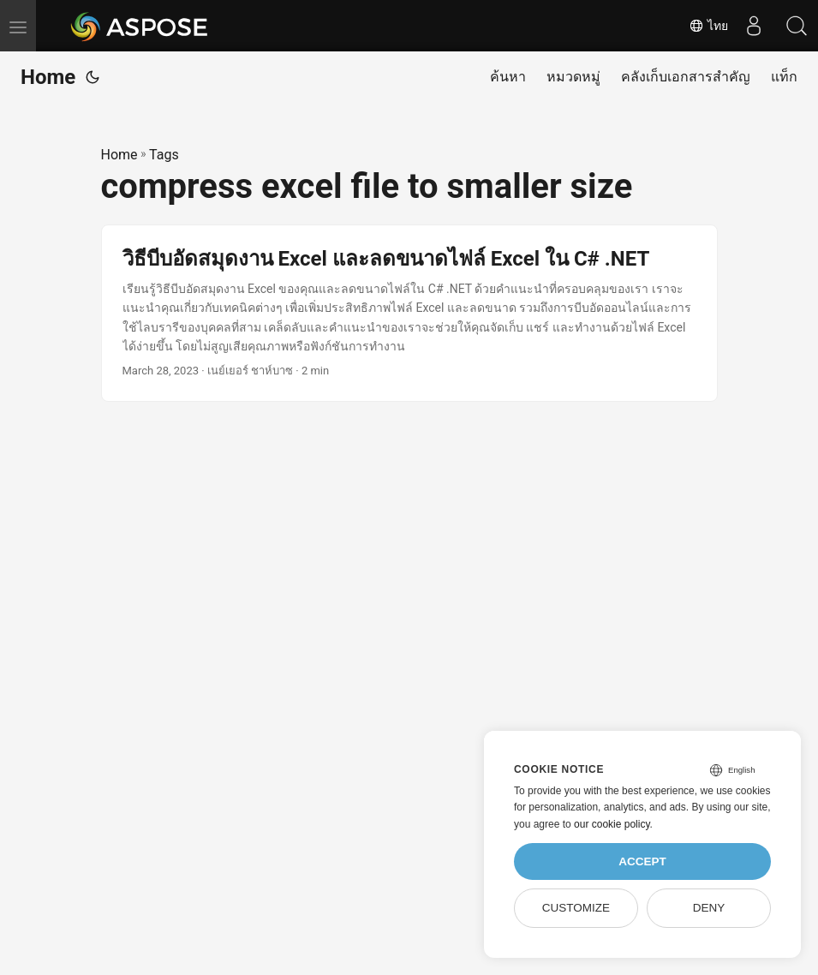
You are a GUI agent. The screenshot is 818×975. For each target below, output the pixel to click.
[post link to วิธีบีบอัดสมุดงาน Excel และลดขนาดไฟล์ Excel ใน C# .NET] (409, 313)
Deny (709, 907)
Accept (642, 861)
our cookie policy (612, 824)
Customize (576, 907)
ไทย (708, 25)
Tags (164, 155)
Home (48, 77)
